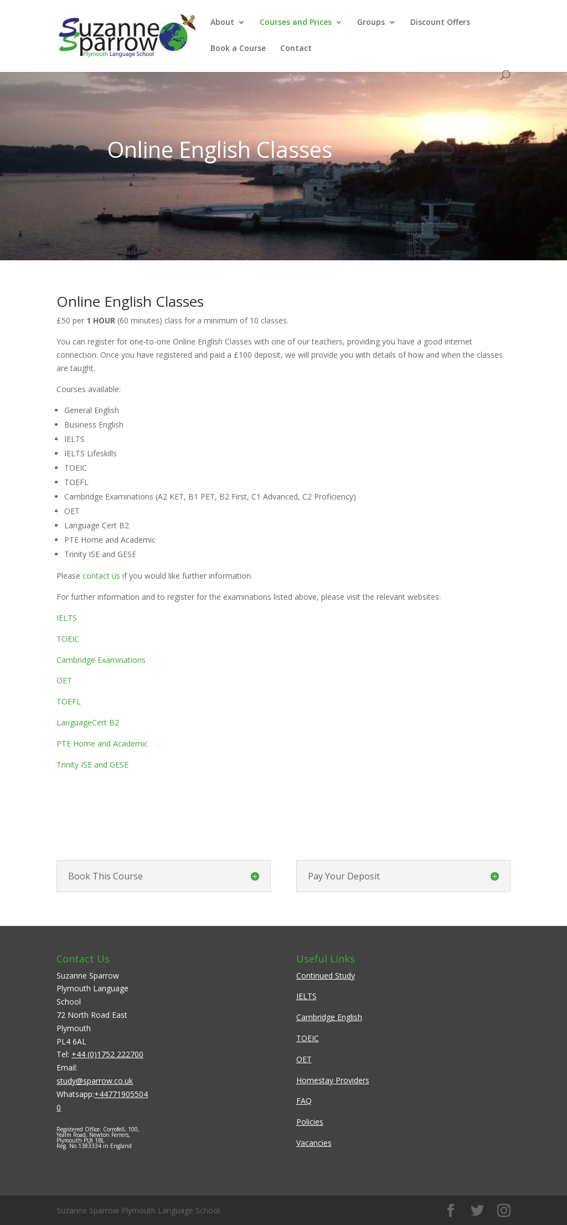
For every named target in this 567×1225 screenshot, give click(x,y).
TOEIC (67, 639)
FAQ (304, 1100)
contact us (101, 575)
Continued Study (325, 975)
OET (64, 680)
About (222, 22)
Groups (371, 22)
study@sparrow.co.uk (94, 1080)
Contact (296, 48)
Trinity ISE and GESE (92, 764)
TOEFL (68, 701)
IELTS (66, 617)
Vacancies (314, 1143)
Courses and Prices (296, 22)
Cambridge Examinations (101, 660)
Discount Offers (440, 22)
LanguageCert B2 (87, 722)
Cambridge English (329, 1017)
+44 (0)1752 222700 (107, 1054)
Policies (309, 1121)
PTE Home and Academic (102, 743)
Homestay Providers (332, 1080)
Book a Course (238, 48)
